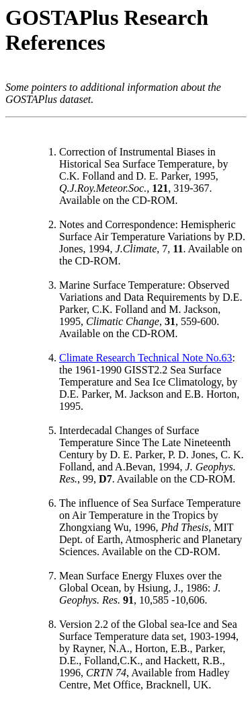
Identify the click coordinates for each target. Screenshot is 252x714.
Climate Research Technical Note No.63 (146, 357)
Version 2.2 (83, 624)
